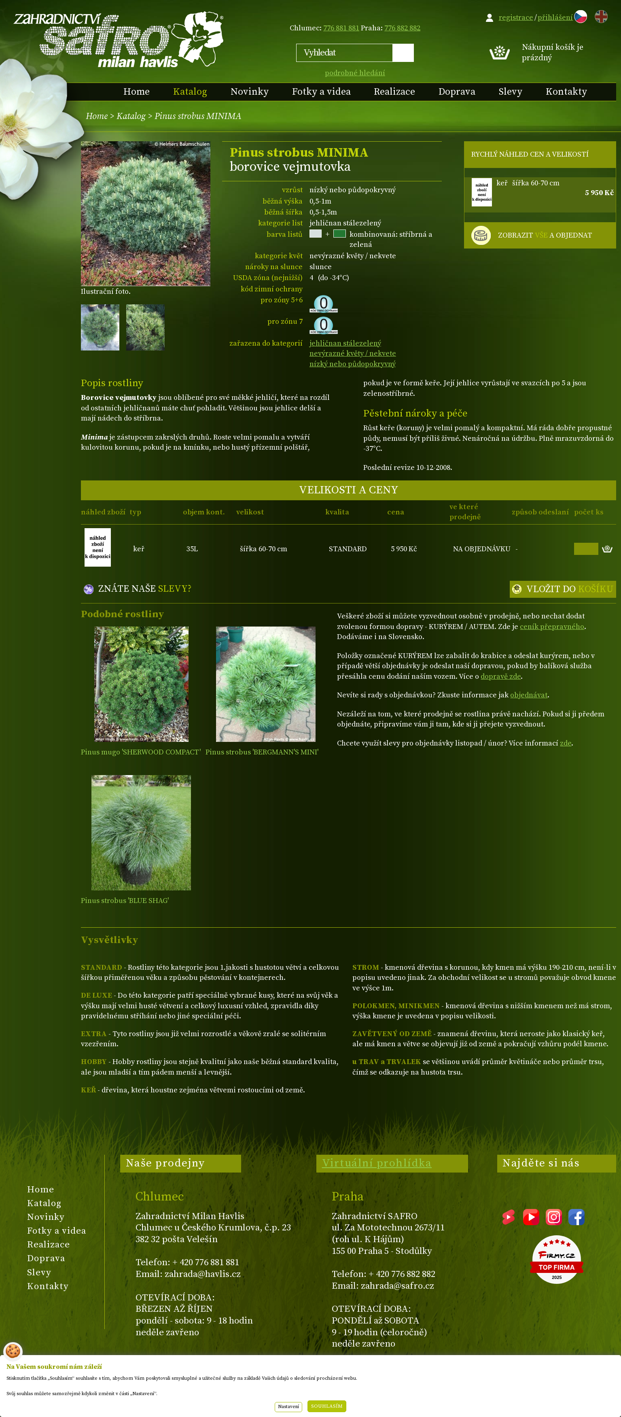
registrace (516, 17)
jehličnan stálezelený (345, 343)
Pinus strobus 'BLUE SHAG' (125, 900)
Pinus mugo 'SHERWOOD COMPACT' (141, 752)
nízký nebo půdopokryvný (352, 364)
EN (599, 15)
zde (565, 743)
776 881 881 (341, 28)
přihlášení (555, 17)
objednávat (528, 695)
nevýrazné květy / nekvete (352, 353)
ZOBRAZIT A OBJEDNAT (545, 235)
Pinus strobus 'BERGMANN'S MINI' (262, 752)
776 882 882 (402, 28)
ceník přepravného (552, 626)
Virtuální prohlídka (377, 1163)
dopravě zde (501, 676)
